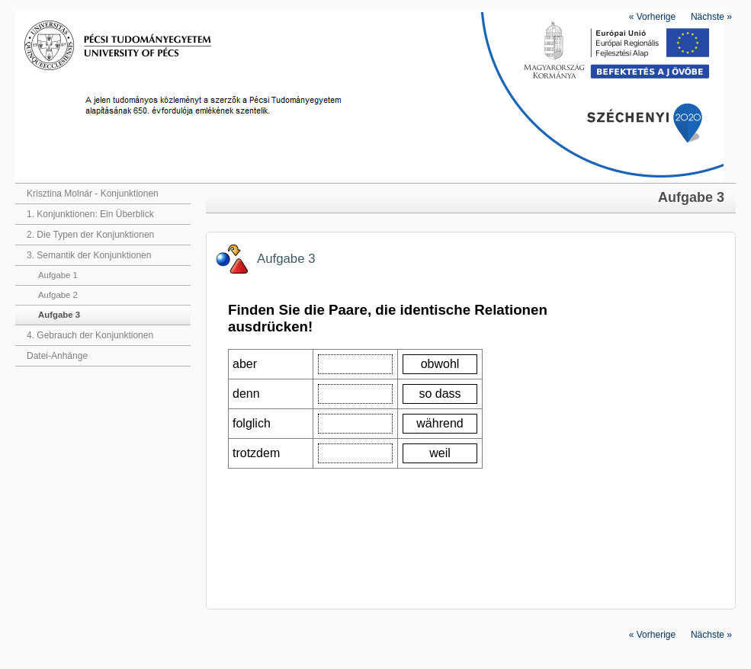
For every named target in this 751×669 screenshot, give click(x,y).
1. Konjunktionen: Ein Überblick (90, 214)
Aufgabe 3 (59, 314)
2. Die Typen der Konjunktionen (90, 234)
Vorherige (652, 16)
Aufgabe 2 (58, 294)
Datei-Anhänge (57, 356)
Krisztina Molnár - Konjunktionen (93, 193)
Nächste (711, 16)
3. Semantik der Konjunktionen (89, 255)
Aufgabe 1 (58, 275)
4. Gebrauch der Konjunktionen (90, 335)
